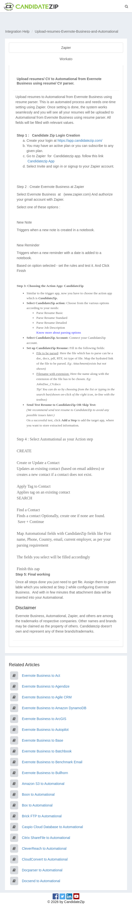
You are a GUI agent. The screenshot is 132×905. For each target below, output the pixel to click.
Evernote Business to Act (41, 676)
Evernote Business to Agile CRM (47, 697)
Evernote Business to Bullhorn (45, 773)
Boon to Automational (38, 794)
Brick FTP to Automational (42, 816)
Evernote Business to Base (42, 740)
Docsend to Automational (41, 881)
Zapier (66, 48)
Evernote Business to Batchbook (47, 751)
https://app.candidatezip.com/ (80, 140)
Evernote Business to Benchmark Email (52, 762)
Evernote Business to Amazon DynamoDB (54, 708)
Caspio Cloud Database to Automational (52, 827)
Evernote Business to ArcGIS (44, 719)
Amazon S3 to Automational (43, 784)
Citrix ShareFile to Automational (46, 838)
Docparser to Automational (42, 870)
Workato (66, 59)
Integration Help (17, 31)
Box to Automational (37, 805)
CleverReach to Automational (44, 848)
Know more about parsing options (58, 332)
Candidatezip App (42, 161)
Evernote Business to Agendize (46, 686)
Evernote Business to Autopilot (45, 730)
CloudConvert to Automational (45, 859)
